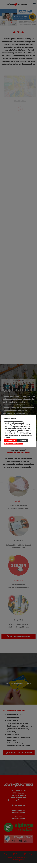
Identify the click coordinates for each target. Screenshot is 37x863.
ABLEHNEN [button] (22, 441)
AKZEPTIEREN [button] (10, 441)
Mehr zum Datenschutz (13, 444)
